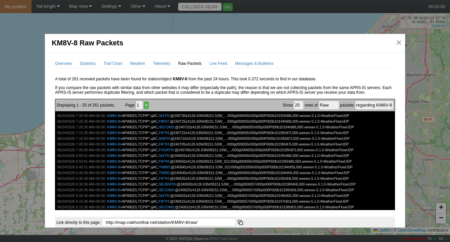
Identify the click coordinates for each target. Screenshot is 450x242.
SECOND (166, 127)
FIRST (164, 121)
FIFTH (164, 133)
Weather (137, 63)
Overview (63, 63)
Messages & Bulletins (254, 63)
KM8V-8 (113, 116)
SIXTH (164, 116)
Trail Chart (113, 63)
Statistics (88, 63)
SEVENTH (167, 184)
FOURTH (166, 150)
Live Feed (218, 63)
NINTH (164, 138)
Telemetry (161, 63)
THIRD (164, 167)
